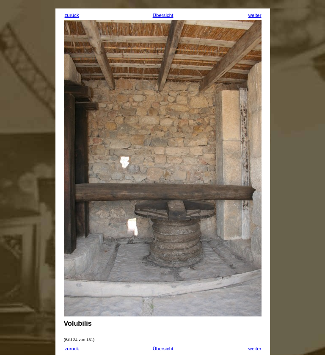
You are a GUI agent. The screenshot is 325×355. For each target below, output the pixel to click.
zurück (72, 15)
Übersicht (163, 15)
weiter (255, 15)
